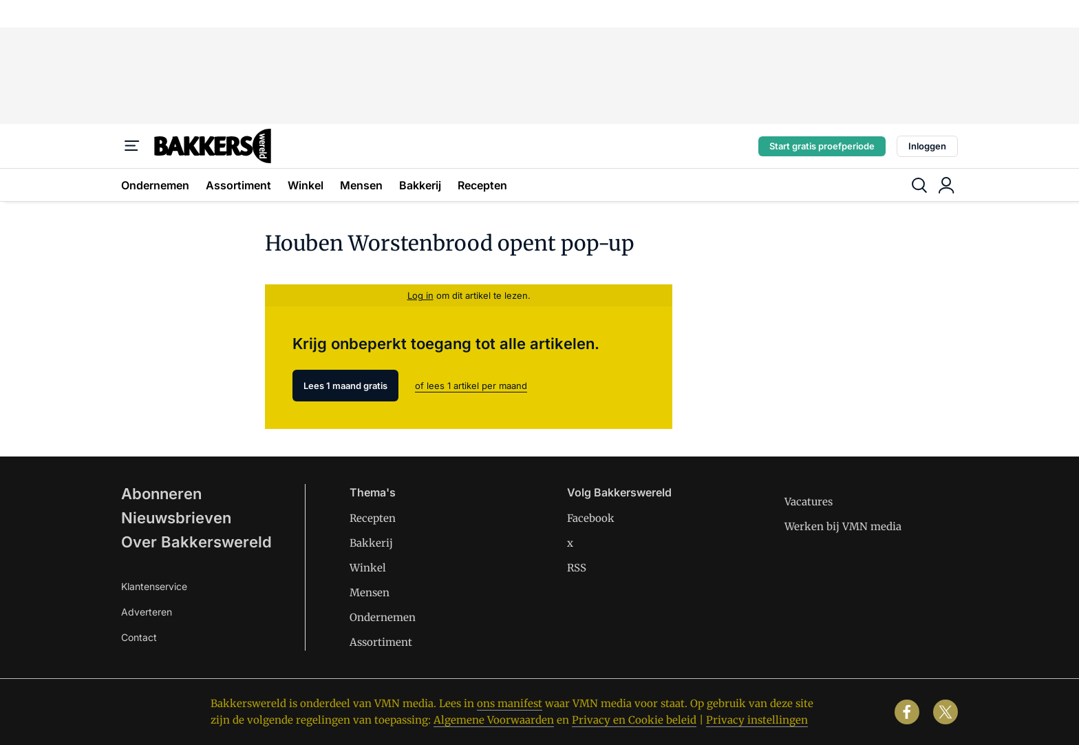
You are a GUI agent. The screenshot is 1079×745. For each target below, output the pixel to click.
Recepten (482, 185)
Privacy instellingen (757, 719)
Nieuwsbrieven (176, 518)
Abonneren (161, 494)
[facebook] (907, 712)
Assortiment (238, 185)
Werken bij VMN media (842, 526)
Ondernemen (155, 185)
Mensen (361, 185)
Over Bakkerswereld (196, 542)
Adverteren (146, 612)
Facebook (591, 518)
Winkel (305, 185)
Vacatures (808, 501)
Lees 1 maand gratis (345, 385)
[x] (945, 712)
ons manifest (509, 703)
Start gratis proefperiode (822, 145)
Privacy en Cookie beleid (634, 719)
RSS (576, 567)
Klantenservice (154, 586)
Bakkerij (420, 185)
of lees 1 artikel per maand (471, 385)
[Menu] (132, 146)
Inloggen (927, 145)
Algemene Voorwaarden (494, 719)
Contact (139, 637)
